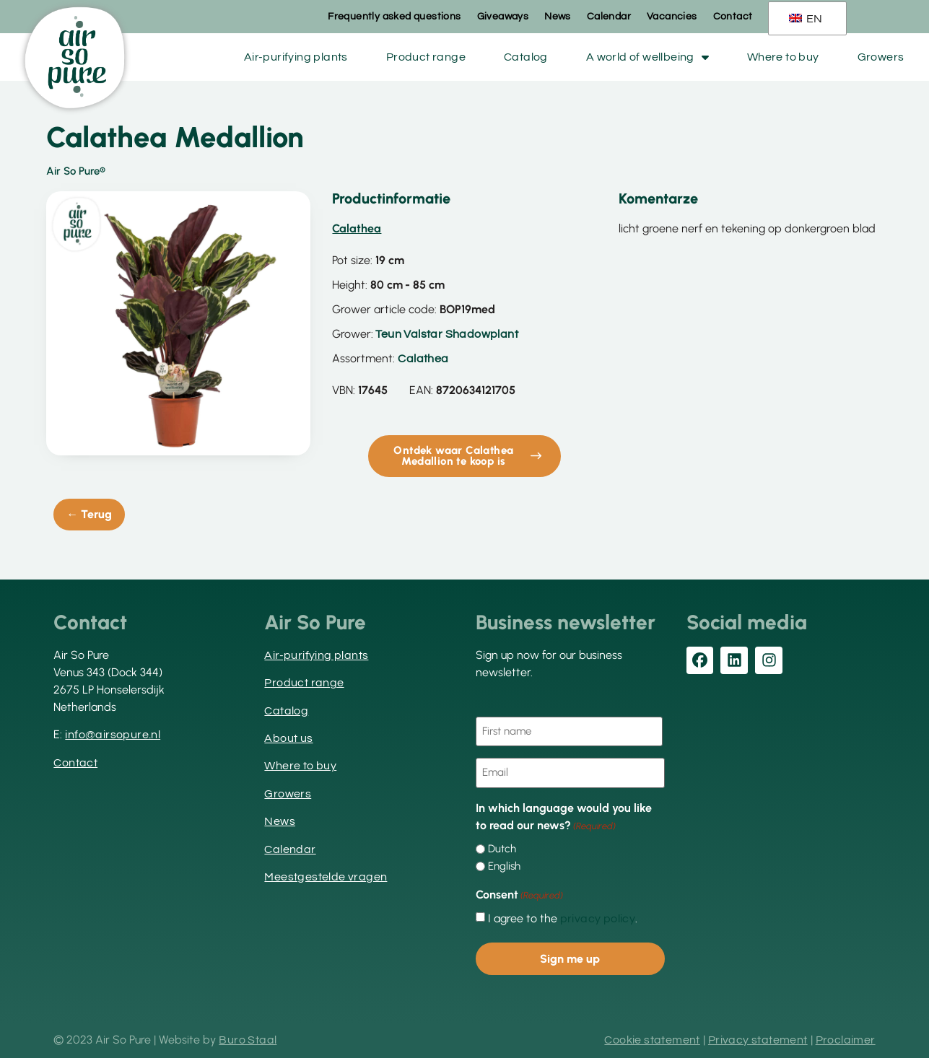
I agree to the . (563, 916)
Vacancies (672, 17)
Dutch (502, 847)
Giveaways (503, 17)
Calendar (609, 17)
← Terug (89, 514)
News (557, 17)
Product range (426, 57)
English (504, 865)
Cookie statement (651, 1038)
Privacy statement (758, 1038)
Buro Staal (247, 1038)
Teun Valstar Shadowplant (446, 334)
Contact (733, 17)
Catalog (526, 57)
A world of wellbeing (647, 57)
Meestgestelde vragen (325, 877)
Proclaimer (846, 1038)
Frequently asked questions (394, 17)
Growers (881, 57)
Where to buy (783, 57)
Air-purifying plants (296, 57)
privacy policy (598, 916)
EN (806, 19)
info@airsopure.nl (112, 734)
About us (288, 738)
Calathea (423, 358)
